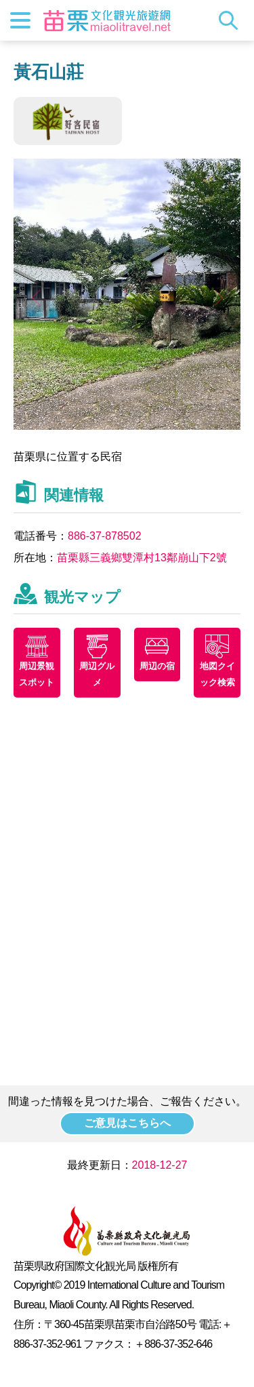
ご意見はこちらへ (127, 1123)
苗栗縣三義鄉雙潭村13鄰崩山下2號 (142, 557)
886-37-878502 (105, 536)
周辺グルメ (96, 674)
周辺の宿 (157, 666)
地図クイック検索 (217, 674)
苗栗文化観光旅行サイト (107, 20)
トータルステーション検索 (231, 20)
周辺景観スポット (36, 674)
